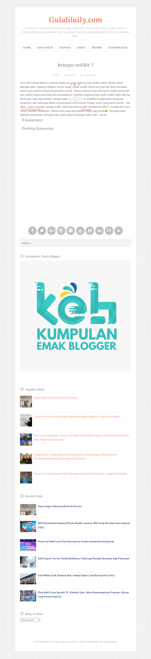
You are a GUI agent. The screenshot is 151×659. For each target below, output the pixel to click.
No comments (88, 74)
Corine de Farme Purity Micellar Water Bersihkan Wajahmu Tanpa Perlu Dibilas (77, 416)
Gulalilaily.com (75, 20)
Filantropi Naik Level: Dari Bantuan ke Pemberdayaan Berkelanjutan (76, 541)
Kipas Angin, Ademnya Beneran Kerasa (55, 397)
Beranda (86, 109)
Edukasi (65, 47)
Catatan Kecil (118, 47)
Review (97, 47)
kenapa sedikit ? (75, 65)
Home (27, 47)
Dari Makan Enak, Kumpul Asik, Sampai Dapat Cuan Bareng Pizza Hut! (76, 575)
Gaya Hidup (45, 47)
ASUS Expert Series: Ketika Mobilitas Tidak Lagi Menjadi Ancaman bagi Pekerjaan (83, 558)
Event (81, 47)
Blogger (110, 641)
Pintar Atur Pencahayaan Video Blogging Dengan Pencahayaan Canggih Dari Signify (80, 473)
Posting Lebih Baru (31, 109)
